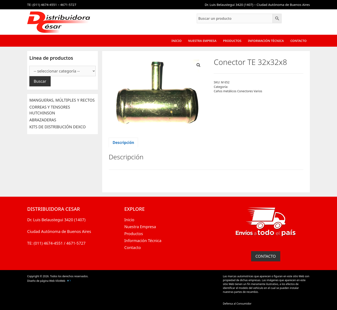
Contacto (298, 41)
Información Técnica (266, 41)
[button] (198, 65)
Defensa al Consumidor (237, 303)
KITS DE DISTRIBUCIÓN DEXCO (57, 126)
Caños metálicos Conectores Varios (238, 91)
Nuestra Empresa (202, 41)
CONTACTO (265, 256)
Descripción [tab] (123, 142)
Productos (232, 41)
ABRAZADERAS (42, 119)
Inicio (177, 41)
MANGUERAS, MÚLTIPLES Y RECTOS (62, 100)
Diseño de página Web (41, 281)
